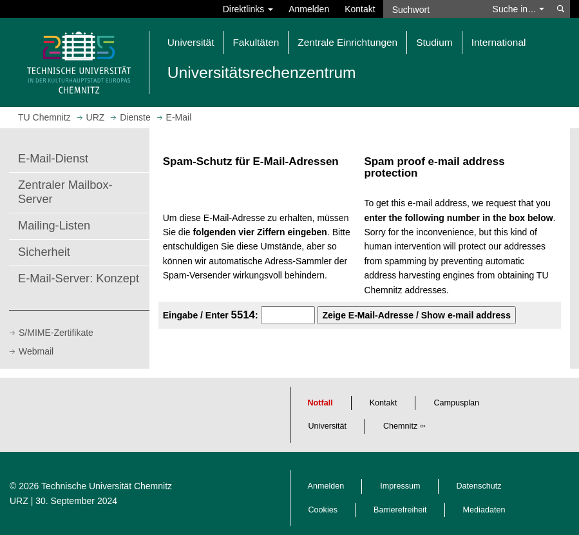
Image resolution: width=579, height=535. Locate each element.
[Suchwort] (434, 9)
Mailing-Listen (54, 225)
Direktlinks (248, 9)
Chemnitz (400, 426)
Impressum (400, 486)
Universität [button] (190, 42)
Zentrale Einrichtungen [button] (347, 42)
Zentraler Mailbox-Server (65, 192)
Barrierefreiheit (400, 509)
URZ (19, 501)
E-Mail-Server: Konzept (78, 278)
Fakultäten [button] (256, 42)
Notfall (320, 402)
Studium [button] (434, 42)
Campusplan (456, 402)
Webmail (36, 351)
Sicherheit (44, 252)
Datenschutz (479, 486)
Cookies (323, 509)
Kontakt (360, 9)
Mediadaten (484, 509)
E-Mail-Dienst (53, 158)
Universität (327, 426)
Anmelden (309, 9)
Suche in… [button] (518, 9)
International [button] (498, 42)
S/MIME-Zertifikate (56, 332)
